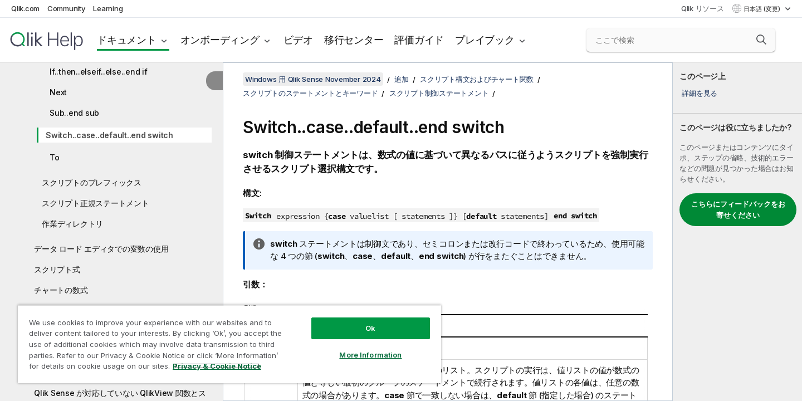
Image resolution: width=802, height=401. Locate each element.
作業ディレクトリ (72, 223)
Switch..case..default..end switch (109, 135)
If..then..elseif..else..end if (99, 71)
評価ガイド (419, 40)
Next (58, 92)
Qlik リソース (702, 8)
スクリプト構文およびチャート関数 (477, 79)
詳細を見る (699, 93)
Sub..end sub (74, 113)
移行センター (354, 40)
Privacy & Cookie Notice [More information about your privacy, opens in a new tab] (217, 365)
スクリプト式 (57, 269)
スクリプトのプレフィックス (91, 182)
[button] (761, 39)
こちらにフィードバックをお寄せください (738, 209)
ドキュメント (127, 40)
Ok (370, 328)
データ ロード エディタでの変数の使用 (101, 248)
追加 (401, 79)
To (55, 157)
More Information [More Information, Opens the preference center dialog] (370, 354)
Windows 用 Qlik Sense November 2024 (313, 79)
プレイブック (485, 40)
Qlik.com (25, 8)
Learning (108, 8)
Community (66, 8)
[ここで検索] (680, 40)
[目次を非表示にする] (214, 80)
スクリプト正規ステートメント (95, 203)
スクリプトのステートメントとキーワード (310, 93)
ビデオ (298, 40)
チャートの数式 (60, 290)
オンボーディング (220, 40)
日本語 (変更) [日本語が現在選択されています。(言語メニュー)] (763, 9)
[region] (229, 344)
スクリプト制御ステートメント (439, 93)
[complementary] (737, 231)
